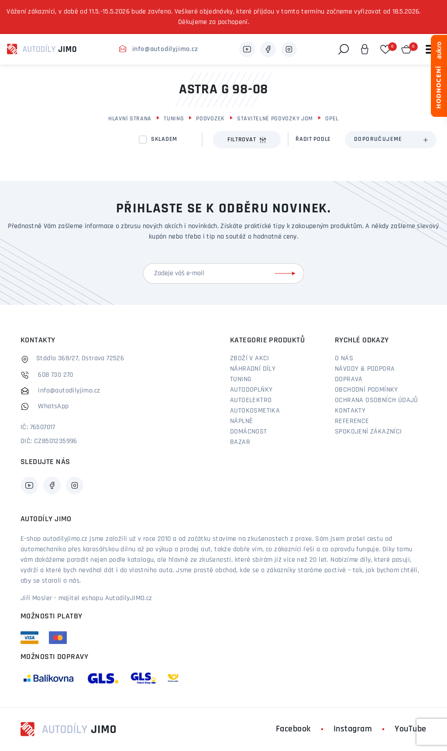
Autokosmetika (255, 410)
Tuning (174, 119)
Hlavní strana (129, 119)
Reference (352, 421)
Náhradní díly (252, 368)
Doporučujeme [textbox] (378, 139)
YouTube (410, 729)
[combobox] (391, 139)
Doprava (349, 379)
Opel (332, 119)
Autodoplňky (251, 389)
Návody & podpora (365, 368)
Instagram (353, 729)
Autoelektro (251, 400)
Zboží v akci (249, 358)
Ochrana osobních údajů (376, 400)
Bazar (240, 442)
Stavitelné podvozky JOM (275, 119)
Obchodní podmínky (366, 389)
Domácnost (248, 431)
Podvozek (210, 119)
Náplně (241, 421)
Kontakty (350, 410)
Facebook (293, 729)
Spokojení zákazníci (368, 431)
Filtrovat (246, 140)
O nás (344, 358)
